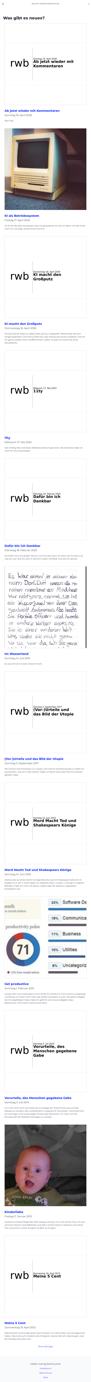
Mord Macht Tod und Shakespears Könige (38, 870)
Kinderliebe (14, 1212)
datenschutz (45, 1373)
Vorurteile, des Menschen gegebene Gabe (38, 1098)
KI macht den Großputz (23, 324)
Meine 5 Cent (15, 1323)
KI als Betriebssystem (22, 216)
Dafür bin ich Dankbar (22, 546)
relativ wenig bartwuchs (45, 4)
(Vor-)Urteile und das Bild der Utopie (34, 759)
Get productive (17, 984)
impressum (45, 1368)
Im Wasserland (16, 654)
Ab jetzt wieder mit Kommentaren (32, 111)
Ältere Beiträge (45, 1346)
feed (45, 1377)
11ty (7, 438)
